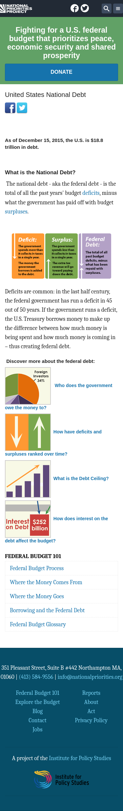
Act (91, 711)
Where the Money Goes (37, 596)
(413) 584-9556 (36, 677)
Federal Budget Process (37, 568)
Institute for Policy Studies (80, 758)
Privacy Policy (91, 720)
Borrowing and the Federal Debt (47, 610)
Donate (61, 72)
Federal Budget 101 (37, 693)
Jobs (38, 729)
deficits (90, 193)
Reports (91, 693)
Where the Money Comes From (46, 582)
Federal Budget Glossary (38, 624)
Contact (38, 720)
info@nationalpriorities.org (90, 677)
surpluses (16, 211)
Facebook (10, 107)
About (91, 702)
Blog (37, 711)
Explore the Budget (37, 702)
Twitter (22, 107)
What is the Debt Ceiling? (81, 478)
